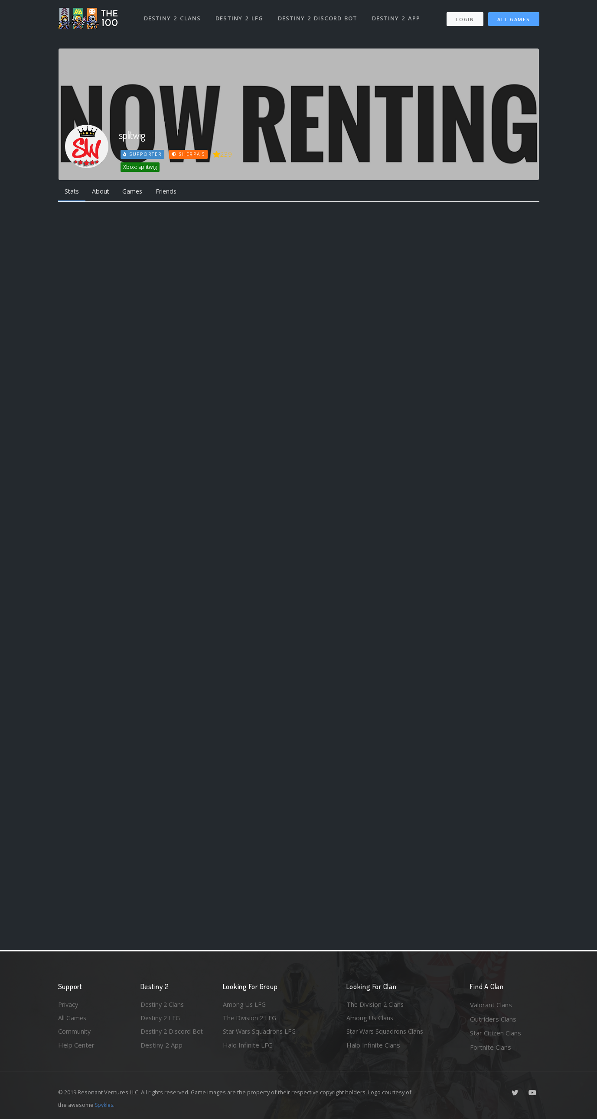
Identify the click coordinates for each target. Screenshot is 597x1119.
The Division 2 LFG (250, 1019)
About (103, 191)
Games (136, 191)
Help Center (76, 1047)
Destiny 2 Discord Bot (318, 16)
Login (465, 17)
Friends (172, 191)
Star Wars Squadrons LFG (261, 1032)
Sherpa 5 (189, 154)
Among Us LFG (245, 1004)
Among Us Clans (370, 1019)
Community (74, 1032)
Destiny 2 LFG (240, 16)
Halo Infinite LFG (248, 1047)
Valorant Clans (491, 1004)
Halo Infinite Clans (373, 1047)
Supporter (142, 154)
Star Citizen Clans (495, 1032)
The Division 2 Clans (376, 1004)
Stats (73, 191)
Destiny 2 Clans (173, 16)
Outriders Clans (493, 1019)
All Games (513, 17)
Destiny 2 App (397, 16)
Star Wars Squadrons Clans (386, 1032)
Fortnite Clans (490, 1047)
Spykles (105, 1105)
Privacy (69, 1004)
